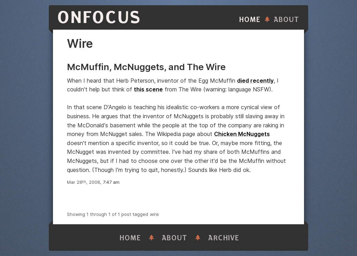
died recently (255, 80)
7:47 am (111, 182)
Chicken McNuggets (242, 133)
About (286, 19)
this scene (148, 89)
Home (250, 19)
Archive (224, 238)
